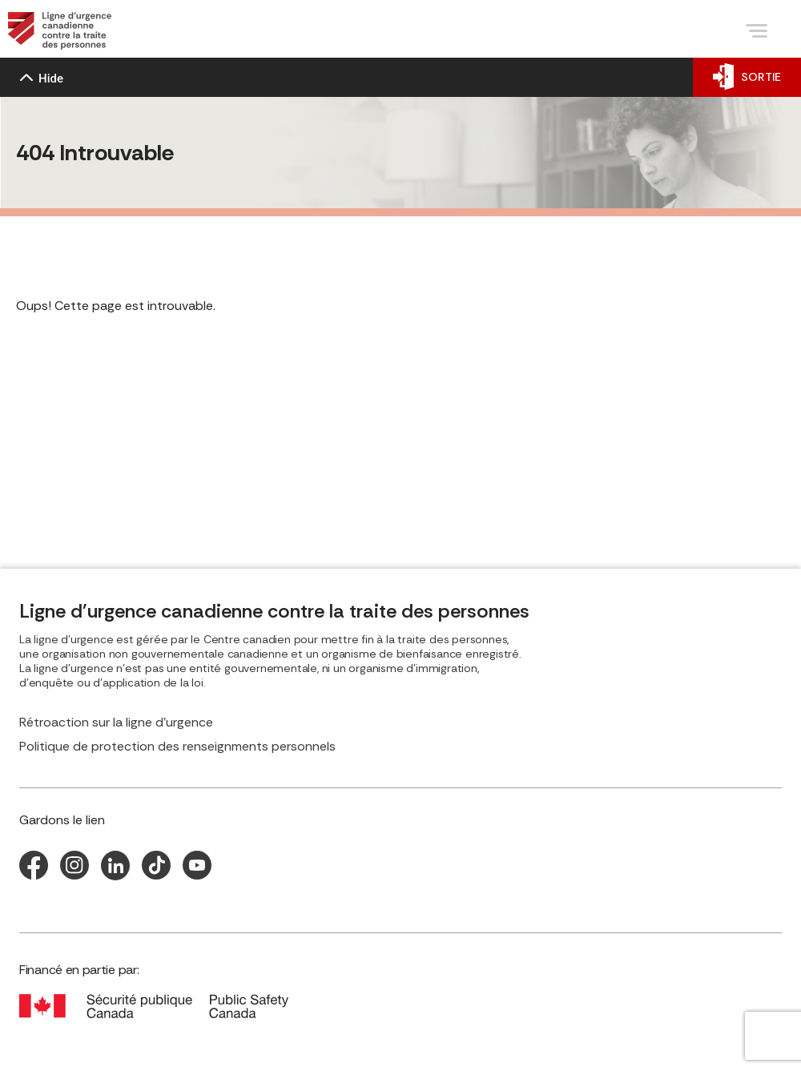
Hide (41, 78)
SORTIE (747, 76)
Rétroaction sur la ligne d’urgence (116, 723)
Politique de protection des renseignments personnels (177, 747)
